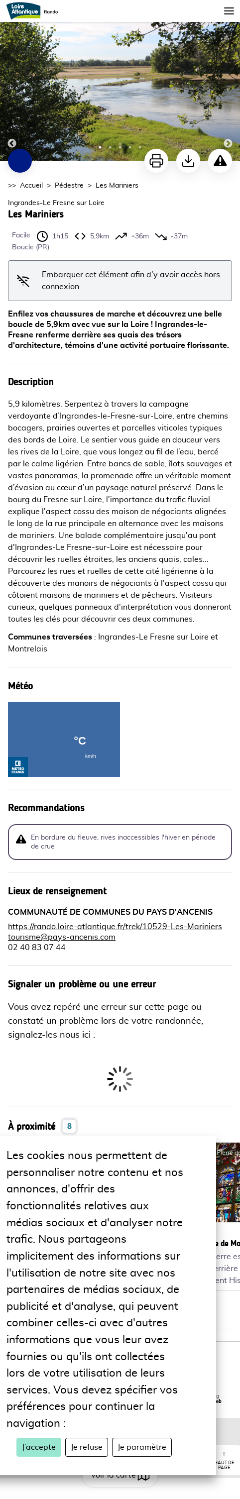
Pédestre (69, 185)
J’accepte (39, 1447)
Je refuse (87, 1447)
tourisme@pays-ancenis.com (62, 937)
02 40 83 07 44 (37, 948)
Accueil (31, 185)
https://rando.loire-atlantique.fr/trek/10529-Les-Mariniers (115, 927)
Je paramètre (142, 1447)
